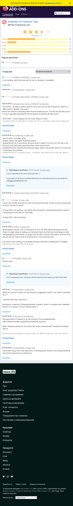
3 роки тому (44, 97)
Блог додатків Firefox (13, 390)
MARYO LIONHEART (22, 77)
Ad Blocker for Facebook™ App (23, 21)
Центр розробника (12, 399)
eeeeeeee (19, 135)
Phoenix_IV (19, 316)
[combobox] (62, 13)
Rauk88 (18, 258)
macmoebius (19, 90)
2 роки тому (35, 77)
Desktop (7, 432)
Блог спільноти (10, 407)
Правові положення (37, 484)
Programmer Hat (22, 25)
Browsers (7, 452)
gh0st (17, 227)
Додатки (7, 382)
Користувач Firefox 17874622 (26, 97)
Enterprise (7, 440)
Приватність (7, 484)
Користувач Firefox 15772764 (26, 193)
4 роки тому (24, 200)
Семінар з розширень (13, 394)
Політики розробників (13, 403)
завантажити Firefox (53, 3)
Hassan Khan (20, 348)
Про (5, 386)
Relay (5, 460)
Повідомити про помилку (15, 415)
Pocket (6, 469)
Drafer (17, 63)
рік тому (23, 63)
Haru (16, 200)
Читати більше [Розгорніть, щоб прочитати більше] (8, 125)
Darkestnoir (19, 289)
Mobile (6, 436)
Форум (6, 411)
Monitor (6, 465)
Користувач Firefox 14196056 (26, 104)
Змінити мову (8, 498)
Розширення (7, 14)
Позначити (6, 85)
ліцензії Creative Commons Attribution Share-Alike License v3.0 (27, 491)
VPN (5, 456)
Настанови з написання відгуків (18, 420)
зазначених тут (26, 489)
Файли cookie (21, 484)
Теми (17, 14)
